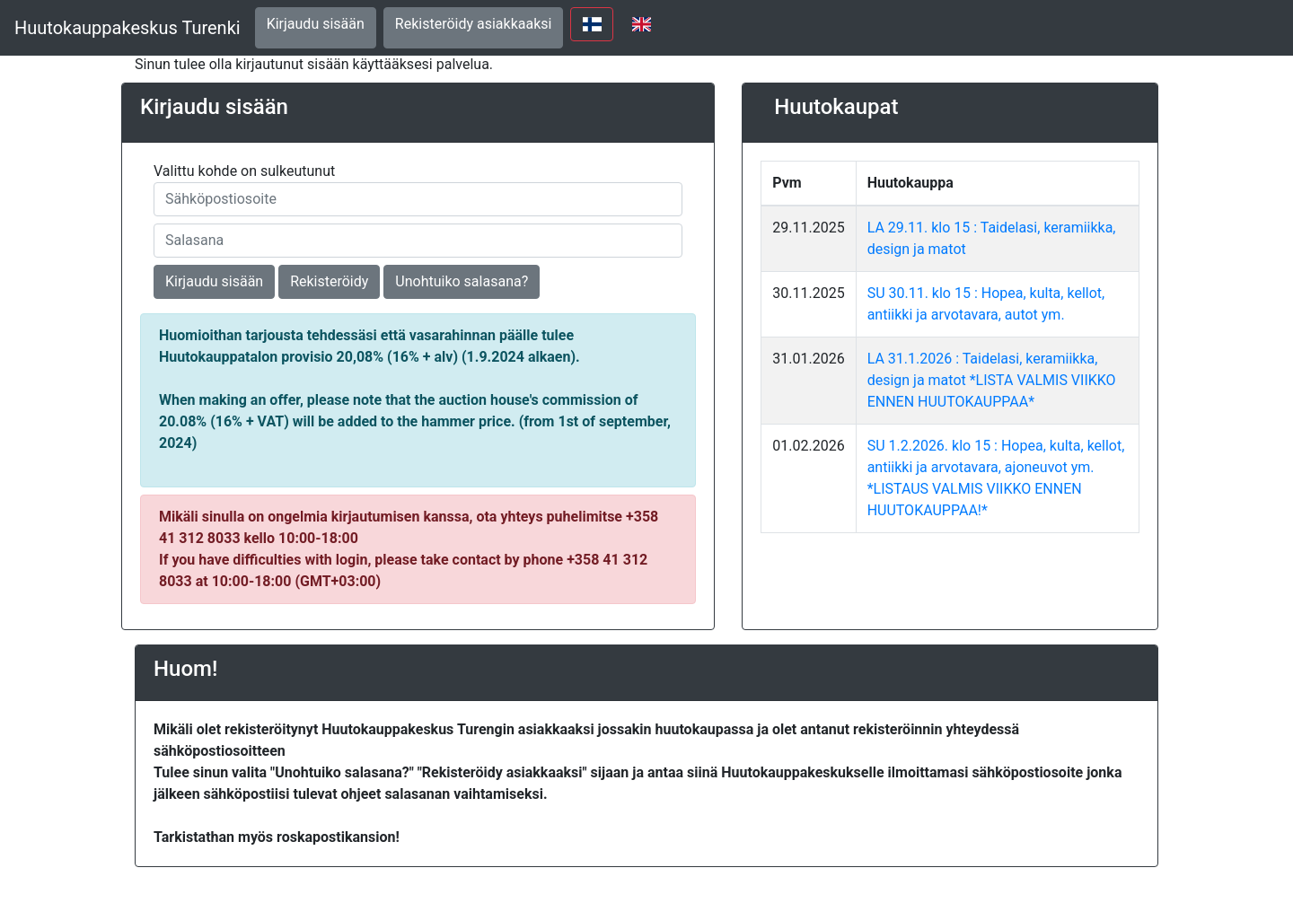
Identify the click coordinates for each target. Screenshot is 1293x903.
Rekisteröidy (329, 281)
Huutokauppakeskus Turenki (127, 28)
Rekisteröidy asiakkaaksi (473, 23)
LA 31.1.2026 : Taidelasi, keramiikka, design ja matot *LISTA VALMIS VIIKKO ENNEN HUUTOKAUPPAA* (991, 380)
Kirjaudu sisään (316, 23)
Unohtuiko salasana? (461, 281)
